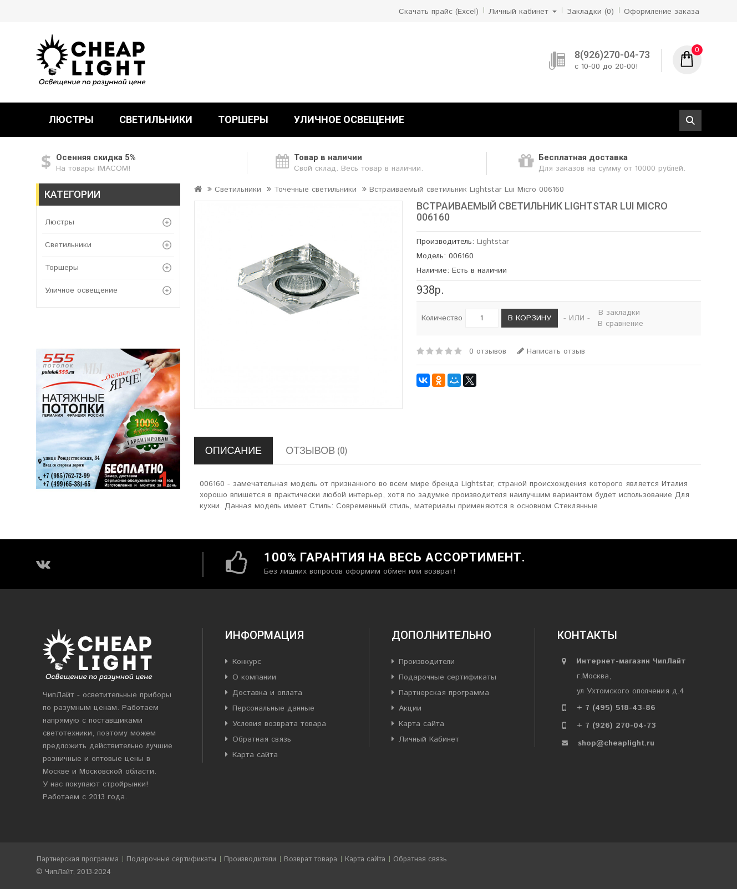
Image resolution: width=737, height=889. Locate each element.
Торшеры (243, 119)
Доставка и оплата (267, 692)
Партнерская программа (444, 692)
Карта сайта (255, 754)
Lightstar (493, 241)
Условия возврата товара (279, 723)
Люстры (71, 119)
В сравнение (620, 323)
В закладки (619, 312)
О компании (254, 677)
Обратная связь (261, 739)
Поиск (690, 120)
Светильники (155, 119)
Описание (233, 450)
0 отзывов (487, 351)
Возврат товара (310, 859)
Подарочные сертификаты (447, 677)
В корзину (529, 318)
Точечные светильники (315, 189)
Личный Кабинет (429, 739)
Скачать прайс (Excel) (439, 11)
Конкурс (246, 661)
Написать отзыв (551, 351)
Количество (441, 318)
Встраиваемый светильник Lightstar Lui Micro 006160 (466, 189)
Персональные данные (273, 708)
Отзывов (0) (316, 450)
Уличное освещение (349, 119)
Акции (410, 708)
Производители (427, 661)
